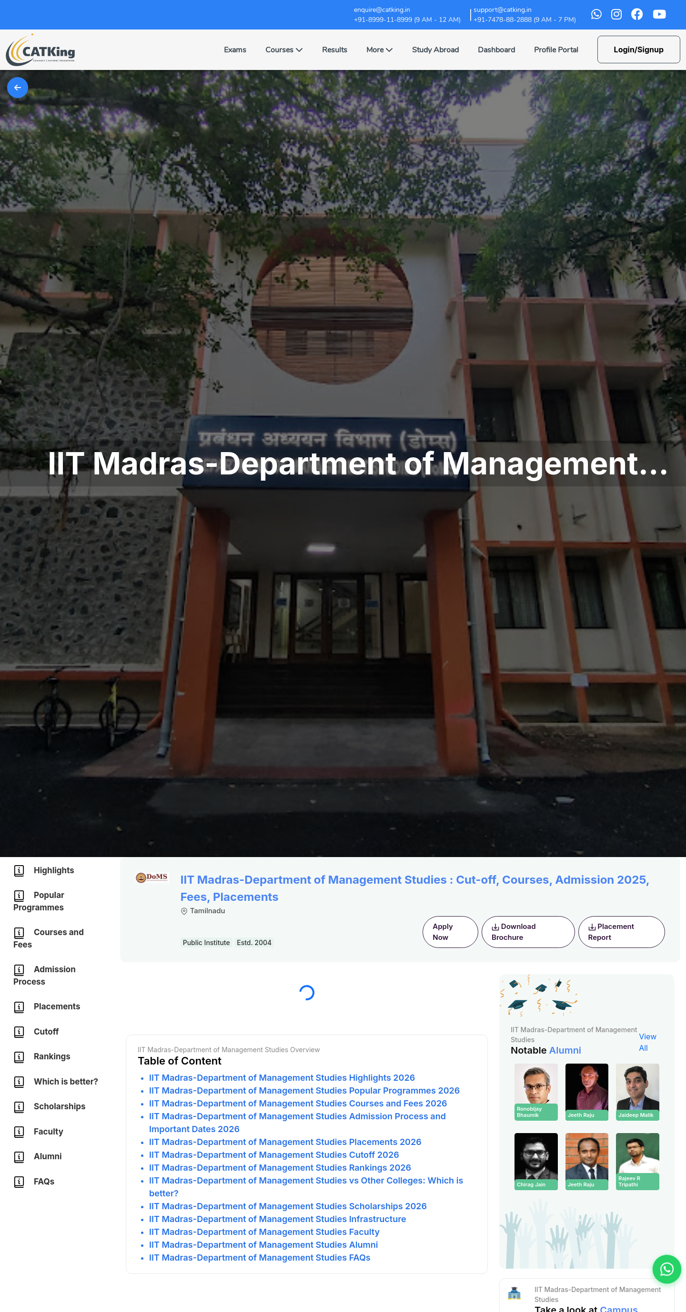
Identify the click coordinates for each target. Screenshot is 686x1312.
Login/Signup (639, 49)
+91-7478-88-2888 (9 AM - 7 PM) (525, 19)
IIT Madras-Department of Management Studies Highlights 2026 (282, 1078)
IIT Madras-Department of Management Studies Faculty (264, 1232)
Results (334, 50)
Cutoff (36, 1032)
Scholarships (49, 1107)
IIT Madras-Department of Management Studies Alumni (263, 1245)
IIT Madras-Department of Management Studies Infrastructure (277, 1219)
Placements (47, 1007)
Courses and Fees (48, 938)
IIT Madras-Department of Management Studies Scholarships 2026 (288, 1206)
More (379, 50)
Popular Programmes (38, 901)
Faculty (38, 1132)
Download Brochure (513, 932)
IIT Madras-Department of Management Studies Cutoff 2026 (274, 1155)
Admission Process (44, 975)
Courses (284, 50)
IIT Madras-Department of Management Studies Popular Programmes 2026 (304, 1090)
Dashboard (496, 50)
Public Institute (206, 942)
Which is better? (55, 1082)
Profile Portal (556, 50)
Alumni (37, 1157)
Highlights (43, 871)
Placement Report (611, 932)
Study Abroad (435, 50)
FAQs (33, 1182)
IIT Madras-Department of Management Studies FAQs (260, 1258)
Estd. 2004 (254, 942)
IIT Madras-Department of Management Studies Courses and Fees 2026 (298, 1103)
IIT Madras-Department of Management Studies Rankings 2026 (280, 1168)
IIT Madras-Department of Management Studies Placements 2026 (285, 1142)
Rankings (42, 1057)
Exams (235, 50)
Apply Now (443, 932)
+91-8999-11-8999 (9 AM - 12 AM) (407, 19)
